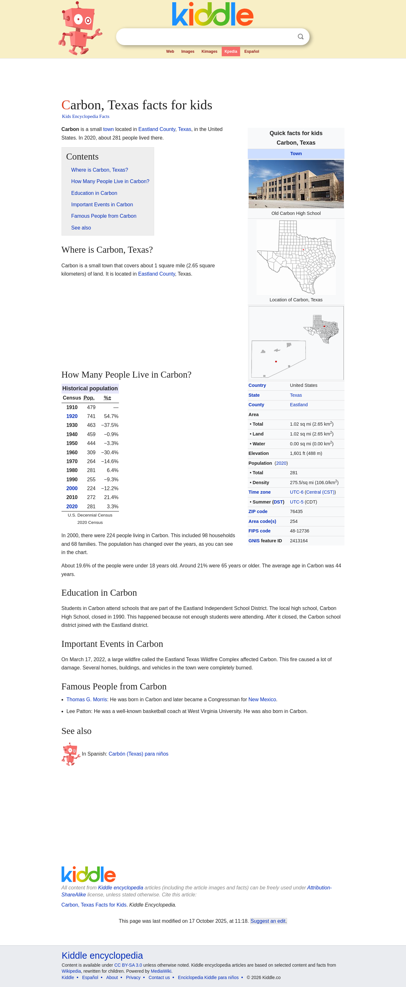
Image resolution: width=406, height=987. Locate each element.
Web (170, 51)
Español (251, 51)
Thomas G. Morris (87, 699)
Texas (296, 395)
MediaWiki (161, 971)
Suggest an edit (268, 921)
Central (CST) (320, 492)
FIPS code (260, 530)
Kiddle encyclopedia (120, 887)
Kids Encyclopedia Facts (85, 116)
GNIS (254, 540)
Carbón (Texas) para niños (139, 754)
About (112, 977)
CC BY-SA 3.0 (128, 965)
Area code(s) (262, 521)
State (254, 395)
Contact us (159, 977)
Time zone (260, 492)
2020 (281, 463)
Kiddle (68, 977)
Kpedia (231, 51)
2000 (72, 488)
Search (300, 37)
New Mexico (262, 699)
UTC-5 (296, 501)
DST (278, 501)
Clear (287, 36)
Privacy (133, 977)
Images (187, 51)
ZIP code (258, 511)
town (108, 129)
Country (257, 385)
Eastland (299, 404)
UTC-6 (296, 492)
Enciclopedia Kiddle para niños (208, 977)
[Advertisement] (203, 76)
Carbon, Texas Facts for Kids (94, 905)
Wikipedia (71, 971)
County (257, 404)
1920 (72, 416)
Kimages (209, 51)
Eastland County (156, 129)
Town (296, 153)
